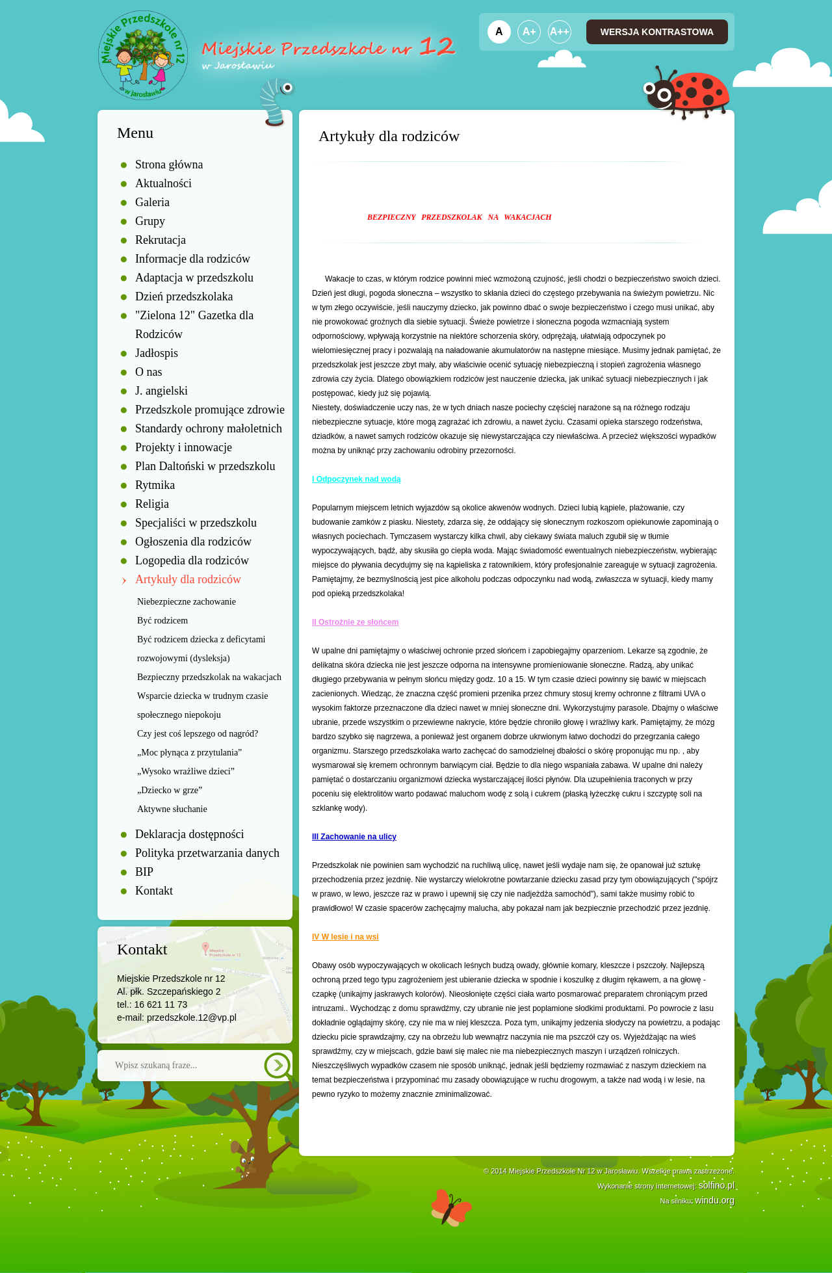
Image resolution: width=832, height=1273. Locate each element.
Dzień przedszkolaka (184, 296)
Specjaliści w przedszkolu (196, 522)
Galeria (152, 202)
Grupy (150, 221)
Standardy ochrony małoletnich (208, 428)
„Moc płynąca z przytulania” (189, 752)
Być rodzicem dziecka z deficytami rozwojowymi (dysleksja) (201, 649)
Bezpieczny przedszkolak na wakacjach (209, 677)
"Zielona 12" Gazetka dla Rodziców (194, 325)
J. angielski (161, 390)
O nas (148, 371)
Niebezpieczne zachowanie (186, 602)
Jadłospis (156, 353)
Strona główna (169, 164)
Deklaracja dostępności (189, 834)
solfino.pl (716, 1185)
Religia (152, 503)
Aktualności (163, 183)
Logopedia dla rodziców (192, 560)
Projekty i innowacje (183, 447)
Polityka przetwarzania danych (207, 853)
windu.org (714, 1200)
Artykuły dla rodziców (188, 579)
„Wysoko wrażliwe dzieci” (186, 771)
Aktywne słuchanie (172, 809)
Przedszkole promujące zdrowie (210, 409)
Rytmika (155, 485)
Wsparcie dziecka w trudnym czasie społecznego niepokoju (202, 705)
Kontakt (154, 890)
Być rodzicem (162, 620)
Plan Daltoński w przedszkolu (205, 466)
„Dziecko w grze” (169, 790)
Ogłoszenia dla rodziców (193, 541)
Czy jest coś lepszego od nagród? (197, 734)
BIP (144, 871)
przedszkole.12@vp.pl (192, 1017)
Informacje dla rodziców (192, 258)
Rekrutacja (160, 239)
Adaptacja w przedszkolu (194, 277)
